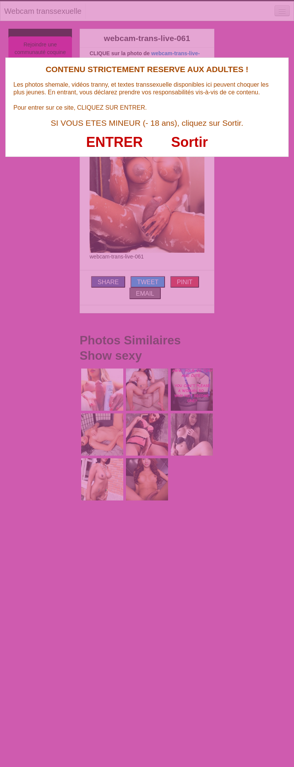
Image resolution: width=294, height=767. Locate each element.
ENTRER (114, 142)
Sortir (189, 142)
